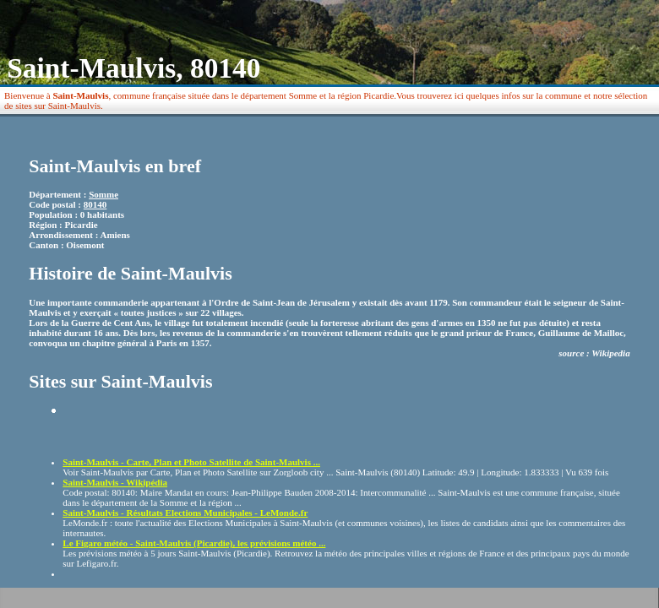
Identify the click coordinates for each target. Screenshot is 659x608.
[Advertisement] (161, 429)
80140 (95, 204)
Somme (103, 194)
